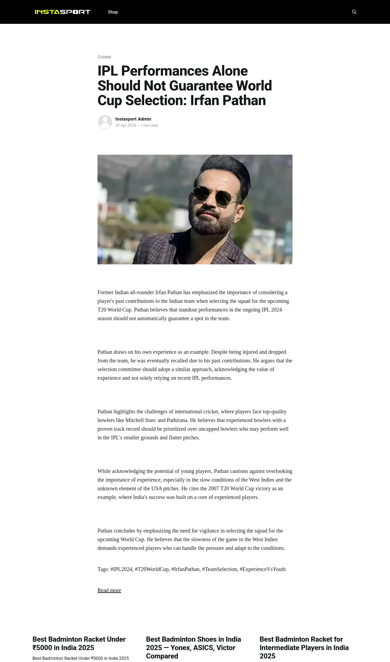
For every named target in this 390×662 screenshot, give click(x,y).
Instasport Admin (133, 119)
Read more (109, 590)
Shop (113, 12)
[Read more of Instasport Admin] (105, 122)
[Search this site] (354, 12)
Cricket (104, 57)
